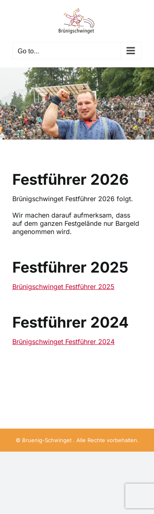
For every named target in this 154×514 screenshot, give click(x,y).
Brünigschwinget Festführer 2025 (63, 286)
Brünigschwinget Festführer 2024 (63, 341)
